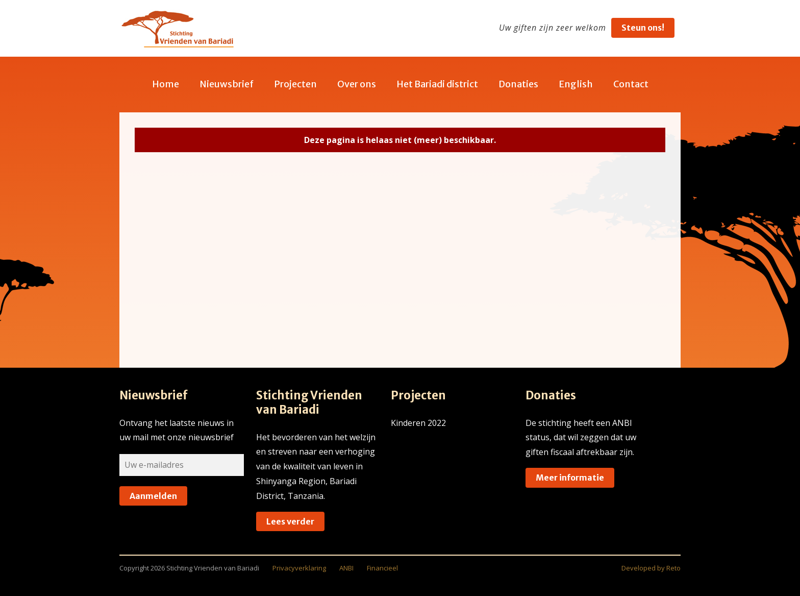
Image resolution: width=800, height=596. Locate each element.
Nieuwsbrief (226, 84)
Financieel (382, 568)
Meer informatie (570, 477)
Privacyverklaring (299, 568)
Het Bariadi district (437, 84)
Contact (630, 84)
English (576, 84)
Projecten (295, 84)
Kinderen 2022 (418, 422)
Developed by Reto (651, 568)
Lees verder (290, 521)
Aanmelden (153, 496)
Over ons (356, 84)
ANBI (346, 568)
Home (165, 84)
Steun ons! (642, 27)
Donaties (518, 84)
